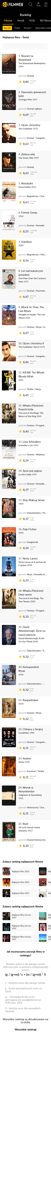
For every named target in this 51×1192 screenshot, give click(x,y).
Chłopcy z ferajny (33, 729)
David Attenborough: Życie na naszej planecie (31, 630)
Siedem (27, 758)
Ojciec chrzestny (30, 125)
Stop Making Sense (34, 500)
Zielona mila (28, 154)
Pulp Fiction (29, 529)
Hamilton (26, 241)
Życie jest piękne (32, 470)
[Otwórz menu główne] (46, 4)
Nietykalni (27, 183)
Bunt (25, 823)
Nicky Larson (30, 558)
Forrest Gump (29, 212)
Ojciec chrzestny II (33, 343)
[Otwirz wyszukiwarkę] (30, 4)
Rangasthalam (30, 700)
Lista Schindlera (32, 441)
